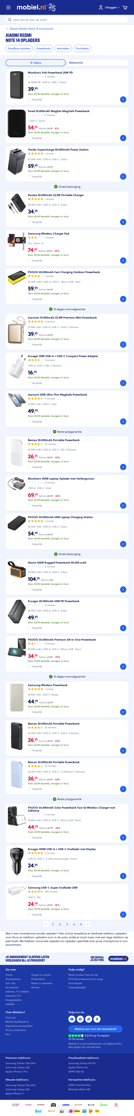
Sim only (11, 983)
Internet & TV (13, 995)
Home (9, 975)
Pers (8, 1034)
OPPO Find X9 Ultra (79, 1085)
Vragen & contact (41, 975)
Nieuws (35, 987)
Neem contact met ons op (83, 975)
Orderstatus (38, 979)
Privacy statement (16, 1030)
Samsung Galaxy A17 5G (82, 1063)
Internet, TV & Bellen (17, 991)
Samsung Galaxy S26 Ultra (21, 1063)
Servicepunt (75, 983)
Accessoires (12, 987)
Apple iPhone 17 (14, 1093)
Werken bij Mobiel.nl (17, 1021)
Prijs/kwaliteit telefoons (83, 1058)
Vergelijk (37, 99)
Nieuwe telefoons (17, 1079)
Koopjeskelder (14, 1000)
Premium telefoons (18, 1058)
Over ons (11, 1017)
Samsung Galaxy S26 (17, 1067)
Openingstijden (77, 987)
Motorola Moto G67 (79, 1089)
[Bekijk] (123, 99)
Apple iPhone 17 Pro (17, 1071)
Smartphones (13, 979)
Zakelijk (10, 1004)
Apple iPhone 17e (78, 1067)
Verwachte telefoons (81, 1079)
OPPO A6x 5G (76, 1071)
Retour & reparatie (41, 983)
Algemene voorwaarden (19, 1026)
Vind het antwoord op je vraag (85, 979)
